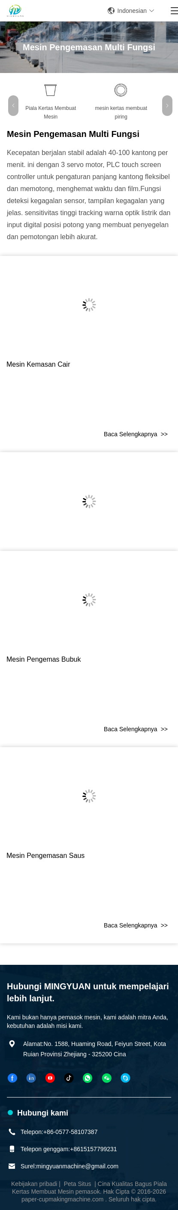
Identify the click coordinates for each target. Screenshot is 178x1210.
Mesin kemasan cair (38, 364)
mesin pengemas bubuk (43, 659)
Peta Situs (77, 1183)
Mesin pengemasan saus (45, 855)
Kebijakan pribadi (34, 1183)
